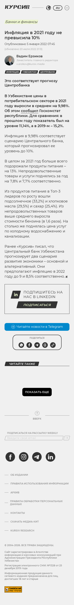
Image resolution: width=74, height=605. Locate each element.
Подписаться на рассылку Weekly (32, 433)
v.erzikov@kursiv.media (30, 63)
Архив (14, 492)
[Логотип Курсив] (17, 7)
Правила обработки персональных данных (36, 502)
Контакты (17, 513)
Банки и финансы (21, 22)
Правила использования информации (39, 483)
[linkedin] (50, 457)
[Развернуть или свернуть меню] (66, 8)
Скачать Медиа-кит (24, 521)
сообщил (29, 111)
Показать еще (37, 392)
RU (58, 8)
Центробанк (47, 72)
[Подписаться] (66, 438)
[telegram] (37, 457)
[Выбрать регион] (48, 8)
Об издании (19, 475)
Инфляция (12, 72)
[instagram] (23, 457)
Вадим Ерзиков (29, 56)
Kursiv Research (22, 530)
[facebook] (10, 457)
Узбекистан (29, 72)
